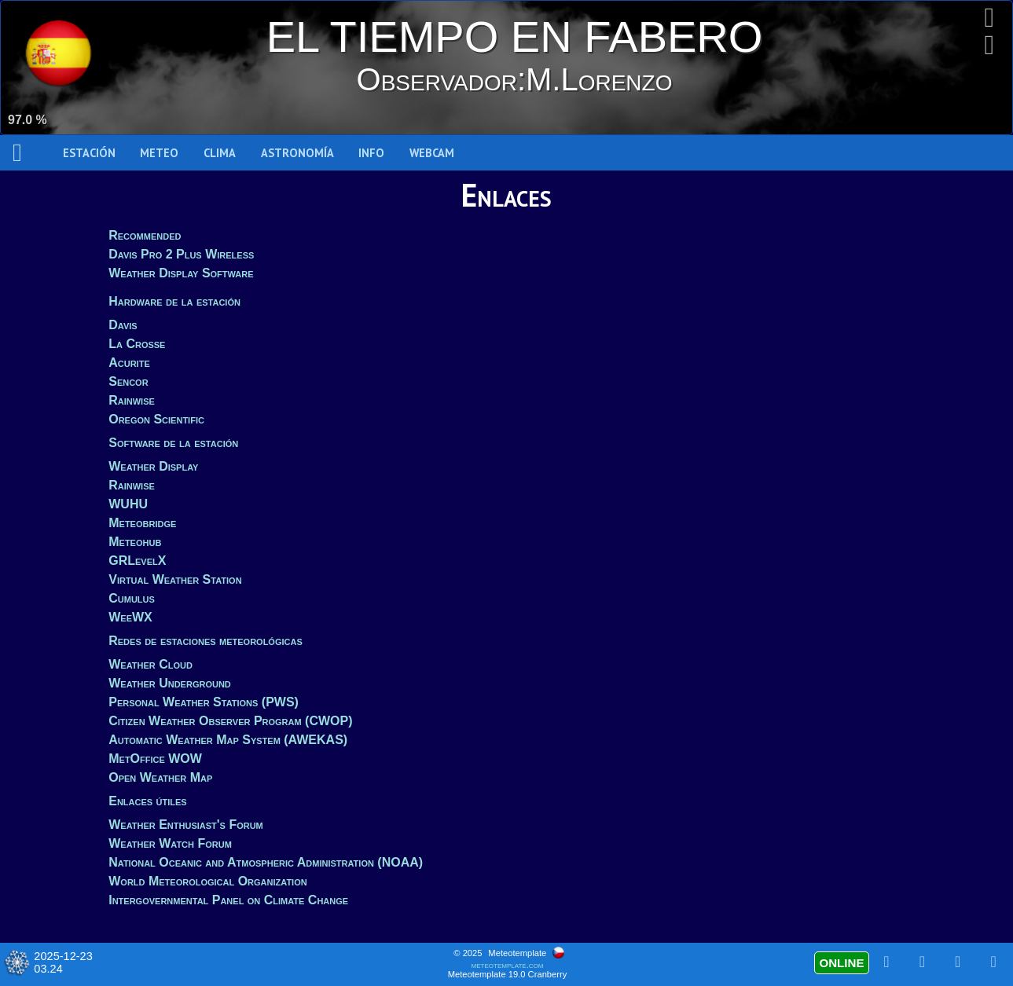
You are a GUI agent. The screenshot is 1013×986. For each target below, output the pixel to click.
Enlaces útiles (147, 801)
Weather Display (153, 466)
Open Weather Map (160, 777)
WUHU (128, 504)
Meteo (159, 152)
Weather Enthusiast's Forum (185, 824)
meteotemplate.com (508, 965)
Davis (122, 325)
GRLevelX (137, 560)
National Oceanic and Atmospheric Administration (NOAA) (265, 862)
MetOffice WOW (155, 758)
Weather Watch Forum (170, 843)
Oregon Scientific (156, 419)
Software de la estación (173, 442)
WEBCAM (431, 152)
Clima (220, 152)
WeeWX (130, 617)
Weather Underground (169, 683)
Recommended (144, 235)
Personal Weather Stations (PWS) (203, 702)
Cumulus (131, 598)
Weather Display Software (180, 273)
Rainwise (131, 400)
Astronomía (297, 152)
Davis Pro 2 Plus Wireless (181, 254)
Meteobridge (142, 523)
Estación (89, 152)
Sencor (128, 381)
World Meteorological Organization (207, 881)
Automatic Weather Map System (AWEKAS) (227, 739)
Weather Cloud (150, 664)
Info (371, 152)
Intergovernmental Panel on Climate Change (228, 900)
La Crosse (136, 343)
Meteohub (134, 541)
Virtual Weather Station (174, 579)
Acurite (129, 362)
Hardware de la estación (174, 301)
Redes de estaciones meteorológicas (205, 640)
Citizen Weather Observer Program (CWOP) (230, 721)
